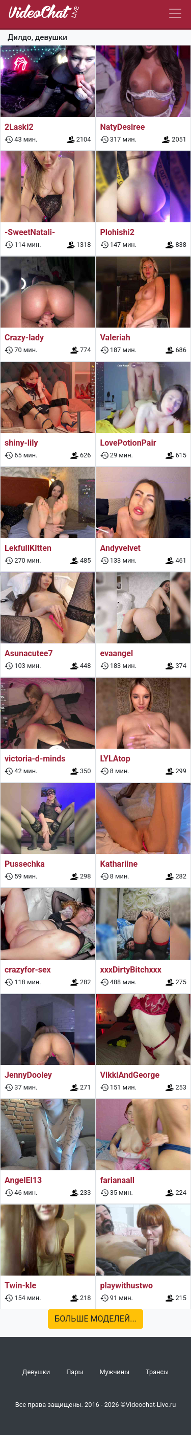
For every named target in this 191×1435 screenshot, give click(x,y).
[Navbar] (175, 13)
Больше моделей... (95, 1319)
